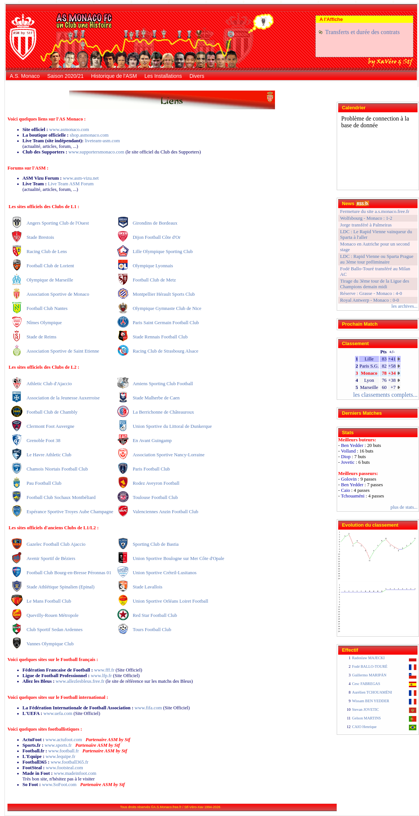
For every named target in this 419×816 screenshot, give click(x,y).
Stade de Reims (41, 337)
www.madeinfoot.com (75, 773)
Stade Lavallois (147, 587)
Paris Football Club (151, 469)
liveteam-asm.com (102, 140)
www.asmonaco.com (69, 129)
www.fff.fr (104, 670)
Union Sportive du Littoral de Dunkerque (172, 426)
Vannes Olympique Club (50, 643)
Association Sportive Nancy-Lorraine (169, 454)
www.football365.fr (69, 762)
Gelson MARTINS (366, 718)
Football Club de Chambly (52, 412)
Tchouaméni (352, 496)
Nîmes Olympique (44, 322)
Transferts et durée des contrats (362, 32)
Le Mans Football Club (49, 601)
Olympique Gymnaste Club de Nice (167, 308)
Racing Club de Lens (47, 251)
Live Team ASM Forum (71, 183)
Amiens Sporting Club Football (163, 383)
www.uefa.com (57, 713)
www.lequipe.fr (60, 756)
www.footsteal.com (64, 767)
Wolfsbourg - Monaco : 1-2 (366, 218)
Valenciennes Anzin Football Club (165, 511)
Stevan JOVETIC (365, 709)
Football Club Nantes (47, 308)
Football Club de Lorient (50, 265)
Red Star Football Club (155, 615)
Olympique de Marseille (50, 280)
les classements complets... (385, 395)
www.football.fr (63, 750)
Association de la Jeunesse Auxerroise (63, 398)
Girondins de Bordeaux (155, 223)
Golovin (349, 479)
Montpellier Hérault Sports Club (164, 294)
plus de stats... (404, 507)
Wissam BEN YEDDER (370, 701)
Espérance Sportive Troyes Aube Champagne (70, 511)
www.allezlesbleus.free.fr (80, 681)
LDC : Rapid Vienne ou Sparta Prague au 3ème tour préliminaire (376, 259)
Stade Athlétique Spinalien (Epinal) (61, 587)
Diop (346, 456)
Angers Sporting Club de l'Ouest (58, 223)
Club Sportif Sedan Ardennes (55, 629)
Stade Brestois (40, 237)
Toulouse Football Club (155, 497)
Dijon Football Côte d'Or (157, 237)
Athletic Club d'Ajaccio (49, 383)
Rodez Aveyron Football (156, 483)
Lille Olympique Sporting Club (163, 251)
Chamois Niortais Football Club (57, 469)
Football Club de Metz (154, 280)
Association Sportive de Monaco (58, 294)
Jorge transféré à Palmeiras (366, 225)
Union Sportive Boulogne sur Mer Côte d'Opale (178, 558)
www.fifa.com (148, 707)
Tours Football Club (152, 629)
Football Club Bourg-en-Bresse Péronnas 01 (69, 572)
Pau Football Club (44, 483)
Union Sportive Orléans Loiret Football (170, 601)
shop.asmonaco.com (89, 135)
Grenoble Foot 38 (43, 440)
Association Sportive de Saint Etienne (63, 351)
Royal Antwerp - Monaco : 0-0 (369, 300)
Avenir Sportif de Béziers (51, 558)
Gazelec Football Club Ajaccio (56, 544)
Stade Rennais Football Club (160, 337)
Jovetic (347, 462)
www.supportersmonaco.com (96, 152)
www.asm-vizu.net (81, 178)
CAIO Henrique (364, 727)
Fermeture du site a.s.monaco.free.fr (374, 211)
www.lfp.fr (101, 675)
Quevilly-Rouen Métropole (53, 615)
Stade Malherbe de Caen (156, 398)
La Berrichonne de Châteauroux (163, 412)
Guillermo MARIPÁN (369, 675)
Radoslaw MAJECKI (368, 658)
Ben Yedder (352, 445)
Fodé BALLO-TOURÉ (369, 666)
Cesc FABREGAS (366, 684)
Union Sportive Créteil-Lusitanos (165, 572)
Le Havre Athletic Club (49, 454)
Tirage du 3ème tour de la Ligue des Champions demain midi (374, 283)
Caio (345, 490)
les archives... (404, 306)
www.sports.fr (58, 745)
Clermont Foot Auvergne (50, 426)
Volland (348, 451)
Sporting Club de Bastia (156, 544)
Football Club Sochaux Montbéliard (61, 497)
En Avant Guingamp (152, 440)
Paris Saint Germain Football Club (166, 322)
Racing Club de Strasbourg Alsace (165, 351)
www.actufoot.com (64, 739)
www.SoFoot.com (59, 784)
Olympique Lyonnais (153, 265)
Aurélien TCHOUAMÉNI (372, 692)
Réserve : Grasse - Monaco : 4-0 (371, 293)
